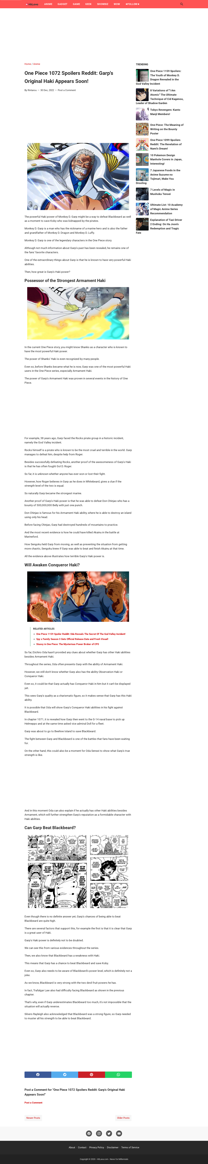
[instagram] (99, 1133)
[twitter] (64, 1075)
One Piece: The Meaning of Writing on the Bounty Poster (166, 129)
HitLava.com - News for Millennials (112, 1159)
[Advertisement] (104, 35)
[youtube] (119, 1133)
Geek (88, 4)
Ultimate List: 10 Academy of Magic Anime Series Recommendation (166, 209)
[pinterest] (91, 1075)
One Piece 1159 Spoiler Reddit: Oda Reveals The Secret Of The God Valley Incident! (80, 634)
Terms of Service (130, 1147)
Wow (117, 4)
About (72, 1147)
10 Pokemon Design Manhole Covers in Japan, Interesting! (166, 159)
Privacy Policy (96, 1147)
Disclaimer (112, 1147)
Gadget (62, 4)
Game (76, 4)
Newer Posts (33, 1117)
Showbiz (103, 4)
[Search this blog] (182, 4)
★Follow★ (132, 4)
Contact (82, 1147)
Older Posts (123, 1117)
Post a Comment (67, 90)
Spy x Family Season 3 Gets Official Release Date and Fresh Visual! (72, 639)
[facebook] (38, 1075)
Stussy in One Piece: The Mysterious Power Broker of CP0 (67, 644)
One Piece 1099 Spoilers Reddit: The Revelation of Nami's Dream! (166, 144)
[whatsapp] (118, 1075)
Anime (48, 4)
